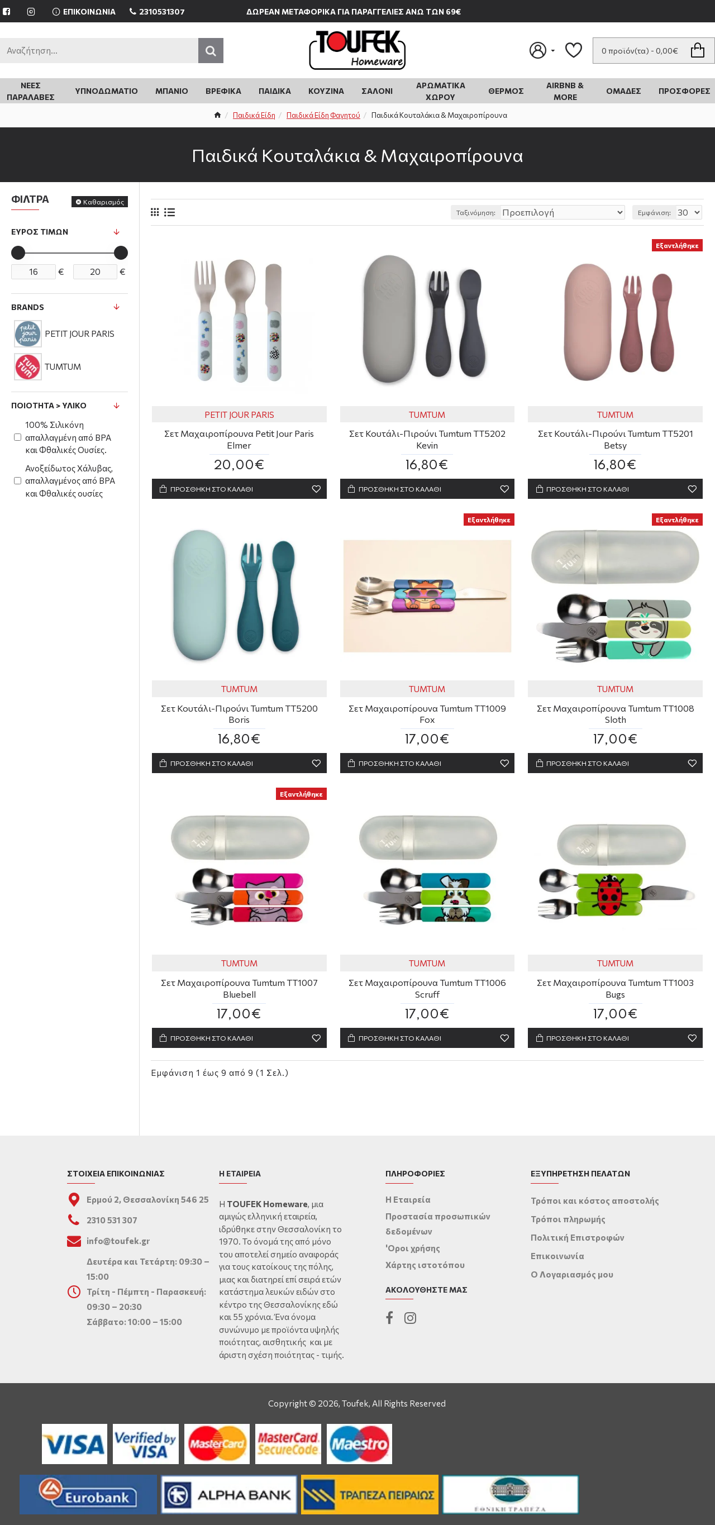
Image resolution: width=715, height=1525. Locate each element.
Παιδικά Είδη (254, 115)
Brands (27, 307)
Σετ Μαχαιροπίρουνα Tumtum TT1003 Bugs (615, 992)
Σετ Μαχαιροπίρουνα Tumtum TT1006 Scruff (427, 992)
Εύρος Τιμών (39, 231)
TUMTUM (427, 414)
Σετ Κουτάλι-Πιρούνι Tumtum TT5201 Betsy (615, 439)
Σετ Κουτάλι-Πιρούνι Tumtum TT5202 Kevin (427, 439)
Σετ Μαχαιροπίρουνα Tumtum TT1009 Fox (427, 716)
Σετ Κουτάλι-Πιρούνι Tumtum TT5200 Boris (239, 716)
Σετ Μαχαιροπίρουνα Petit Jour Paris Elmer (239, 439)
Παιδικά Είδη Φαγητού (323, 115)
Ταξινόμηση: (506, 212)
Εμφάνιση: (657, 212)
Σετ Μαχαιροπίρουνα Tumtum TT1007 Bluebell (239, 992)
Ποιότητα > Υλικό (49, 405)
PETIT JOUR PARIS (239, 414)
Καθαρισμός (103, 202)
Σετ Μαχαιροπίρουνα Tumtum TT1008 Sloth (615, 716)
